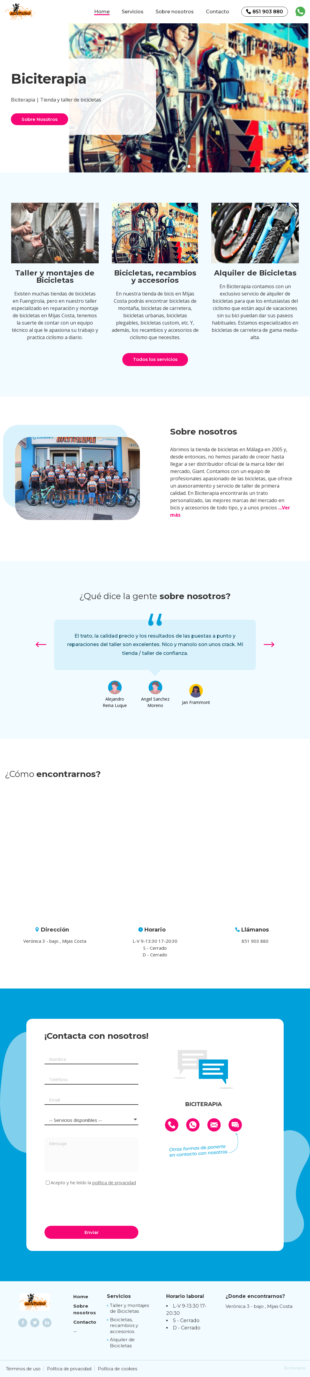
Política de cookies (117, 1369)
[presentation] (91, 1205)
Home (102, 12)
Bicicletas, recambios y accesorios (124, 1325)
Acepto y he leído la (93, 1182)
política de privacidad (114, 1182)
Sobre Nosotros (39, 119)
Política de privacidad (69, 1369)
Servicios (132, 12)
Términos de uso (23, 1369)
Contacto (217, 12)
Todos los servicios (155, 359)
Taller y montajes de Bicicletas (129, 1308)
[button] (183, 166)
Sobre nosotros (175, 12)
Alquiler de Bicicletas (122, 1343)
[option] (189, 96)
